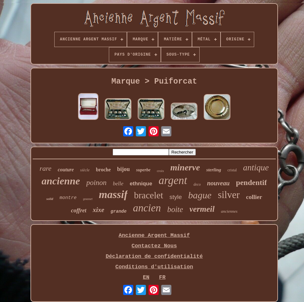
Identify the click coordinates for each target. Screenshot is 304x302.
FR (162, 277)
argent (173, 180)
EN (146, 277)
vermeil (202, 209)
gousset (88, 199)
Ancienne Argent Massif (154, 235)
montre (68, 198)
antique (256, 167)
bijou (123, 169)
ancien (147, 208)
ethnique (141, 184)
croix (160, 171)
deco (197, 184)
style (175, 197)
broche (103, 169)
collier (254, 197)
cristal (232, 170)
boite (175, 209)
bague (199, 195)
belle (118, 184)
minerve (185, 167)
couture (66, 169)
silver (229, 194)
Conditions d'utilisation (154, 267)
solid (49, 199)
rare (45, 168)
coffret (79, 210)
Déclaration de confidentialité (154, 256)
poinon (96, 183)
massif (113, 194)
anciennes (229, 211)
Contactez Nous (154, 246)
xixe (98, 210)
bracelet (148, 195)
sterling (213, 169)
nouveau (218, 183)
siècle (85, 170)
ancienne (61, 181)
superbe (143, 170)
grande (119, 211)
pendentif (251, 182)
